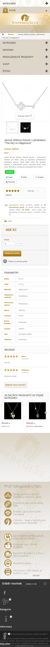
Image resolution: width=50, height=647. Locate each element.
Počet (6, 240)
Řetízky (11, 34)
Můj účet (5, 643)
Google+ (39, 177)
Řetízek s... (7, 423)
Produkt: (7, 149)
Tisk (10, 221)
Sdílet (24, 177)
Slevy (6, 64)
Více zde (36, 575)
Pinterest (10, 182)
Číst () (31, 191)
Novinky (8, 49)
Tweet (9, 177)
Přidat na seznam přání (17, 261)
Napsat (8, 195)
